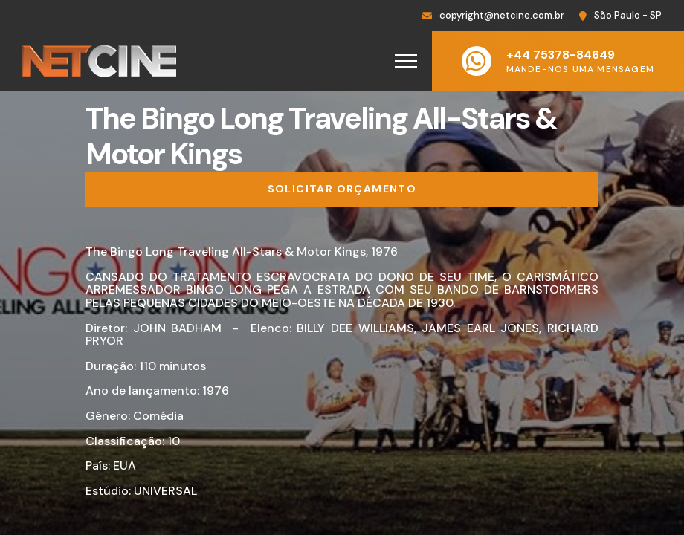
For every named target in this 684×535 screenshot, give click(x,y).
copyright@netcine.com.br (501, 15)
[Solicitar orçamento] (342, 189)
